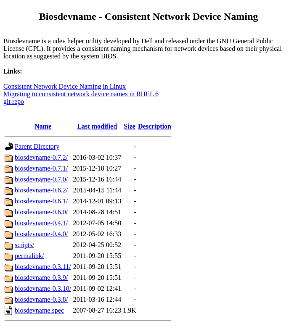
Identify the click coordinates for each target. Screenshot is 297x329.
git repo (13, 101)
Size (129, 126)
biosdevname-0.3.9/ (41, 277)
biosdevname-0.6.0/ (41, 212)
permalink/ (29, 255)
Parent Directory (37, 146)
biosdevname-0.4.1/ (41, 222)
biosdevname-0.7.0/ (41, 179)
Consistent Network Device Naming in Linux (64, 86)
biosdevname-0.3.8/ (41, 299)
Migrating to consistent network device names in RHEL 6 (81, 93)
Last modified (97, 126)
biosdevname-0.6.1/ (41, 201)
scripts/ (24, 244)
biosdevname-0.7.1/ (41, 168)
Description (154, 126)
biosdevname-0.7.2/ (41, 157)
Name (42, 126)
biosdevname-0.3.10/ (43, 288)
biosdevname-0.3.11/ (43, 266)
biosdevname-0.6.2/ (41, 190)
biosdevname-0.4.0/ (41, 233)
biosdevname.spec (39, 310)
